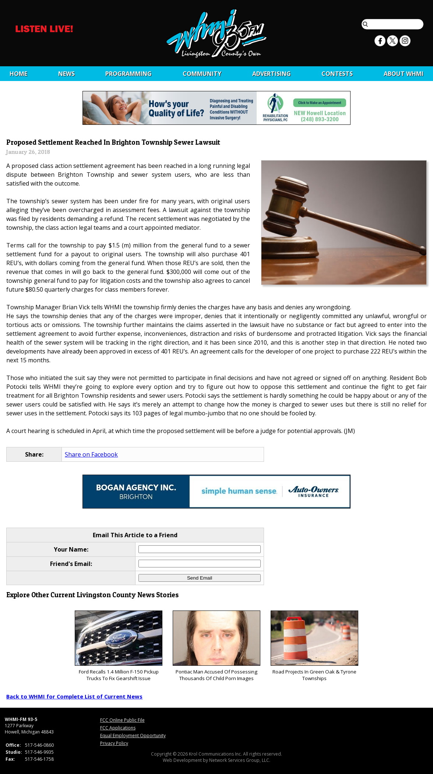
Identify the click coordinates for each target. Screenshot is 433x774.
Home (18, 74)
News (66, 74)
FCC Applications (117, 728)
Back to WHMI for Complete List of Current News (74, 696)
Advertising (271, 74)
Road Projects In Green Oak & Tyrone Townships (314, 646)
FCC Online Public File (122, 720)
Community (202, 74)
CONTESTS (337, 74)
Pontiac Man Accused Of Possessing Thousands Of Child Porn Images (216, 646)
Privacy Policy (114, 743)
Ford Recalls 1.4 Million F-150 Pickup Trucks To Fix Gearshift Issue (118, 646)
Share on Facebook (91, 454)
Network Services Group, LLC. (239, 760)
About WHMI (403, 74)
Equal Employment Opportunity (133, 735)
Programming (128, 74)
